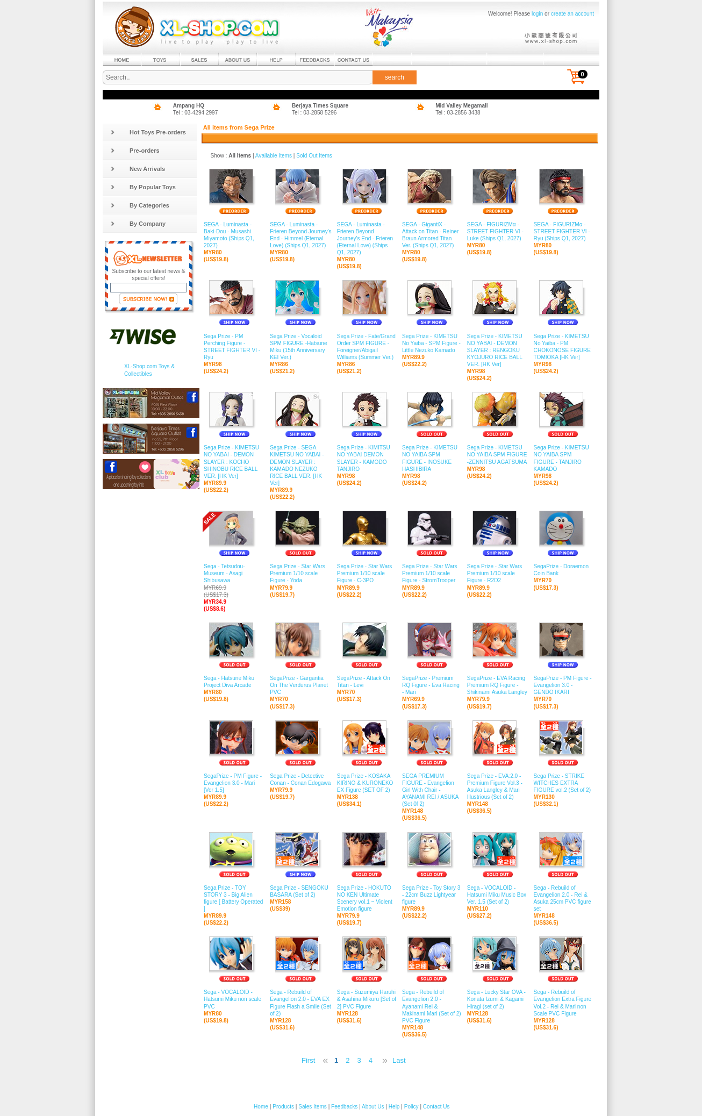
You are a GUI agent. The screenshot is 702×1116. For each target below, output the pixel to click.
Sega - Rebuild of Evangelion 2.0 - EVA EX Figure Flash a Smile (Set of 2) (301, 1003)
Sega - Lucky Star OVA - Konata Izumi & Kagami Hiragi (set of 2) (497, 999)
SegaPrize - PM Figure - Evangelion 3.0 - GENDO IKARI (563, 685)
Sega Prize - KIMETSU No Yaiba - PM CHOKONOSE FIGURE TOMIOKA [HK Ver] (563, 346)
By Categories (139, 205)
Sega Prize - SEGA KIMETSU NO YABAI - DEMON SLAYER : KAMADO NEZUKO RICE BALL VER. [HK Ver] (301, 465)
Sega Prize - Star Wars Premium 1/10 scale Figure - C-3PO (367, 573)
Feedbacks (344, 1107)
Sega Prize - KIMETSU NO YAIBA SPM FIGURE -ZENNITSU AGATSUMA (497, 454)
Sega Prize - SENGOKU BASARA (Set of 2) (301, 891)
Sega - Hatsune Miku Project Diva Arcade (234, 682)
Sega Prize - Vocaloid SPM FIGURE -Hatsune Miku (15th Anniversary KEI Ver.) (301, 346)
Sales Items (312, 1107)
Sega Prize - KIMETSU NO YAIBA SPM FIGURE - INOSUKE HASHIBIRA (432, 458)
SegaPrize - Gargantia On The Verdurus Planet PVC (301, 685)
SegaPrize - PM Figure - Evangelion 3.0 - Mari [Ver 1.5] (234, 783)
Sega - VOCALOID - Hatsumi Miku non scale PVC (234, 999)
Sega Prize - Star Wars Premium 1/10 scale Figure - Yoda (301, 573)
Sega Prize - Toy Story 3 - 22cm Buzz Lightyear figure (432, 895)
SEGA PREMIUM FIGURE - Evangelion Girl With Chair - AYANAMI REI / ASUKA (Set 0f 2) (432, 790)
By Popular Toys (143, 187)
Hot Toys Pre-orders (148, 132)
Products (283, 1107)
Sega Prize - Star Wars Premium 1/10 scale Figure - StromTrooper (432, 573)
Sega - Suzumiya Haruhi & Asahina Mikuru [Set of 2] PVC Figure (367, 999)
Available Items (273, 156)
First (308, 1060)
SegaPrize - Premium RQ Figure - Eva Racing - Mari (432, 685)
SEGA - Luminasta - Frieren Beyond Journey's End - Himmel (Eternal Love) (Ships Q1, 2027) (301, 235)
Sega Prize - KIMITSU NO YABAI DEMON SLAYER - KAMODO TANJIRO (367, 458)
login (537, 14)
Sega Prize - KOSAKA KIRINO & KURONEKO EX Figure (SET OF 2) (367, 783)
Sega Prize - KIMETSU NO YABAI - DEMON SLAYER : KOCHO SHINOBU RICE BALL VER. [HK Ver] (234, 462)
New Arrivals (137, 169)
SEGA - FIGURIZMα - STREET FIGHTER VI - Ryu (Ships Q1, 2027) (563, 231)
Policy (411, 1107)
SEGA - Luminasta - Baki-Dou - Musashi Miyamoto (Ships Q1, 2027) (234, 235)
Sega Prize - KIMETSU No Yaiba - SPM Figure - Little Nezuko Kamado (432, 343)
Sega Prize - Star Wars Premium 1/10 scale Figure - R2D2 (497, 573)
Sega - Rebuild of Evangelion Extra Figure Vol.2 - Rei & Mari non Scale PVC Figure (563, 1003)
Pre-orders (135, 150)
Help (394, 1107)
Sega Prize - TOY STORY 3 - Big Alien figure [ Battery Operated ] (234, 898)
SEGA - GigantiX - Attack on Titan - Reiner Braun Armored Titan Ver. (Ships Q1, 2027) (432, 235)
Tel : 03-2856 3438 (458, 113)
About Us (373, 1107)
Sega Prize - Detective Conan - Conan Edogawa (301, 780)
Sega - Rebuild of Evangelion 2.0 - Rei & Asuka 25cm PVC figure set (563, 898)
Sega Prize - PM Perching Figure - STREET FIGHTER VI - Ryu (234, 346)
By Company (138, 223)
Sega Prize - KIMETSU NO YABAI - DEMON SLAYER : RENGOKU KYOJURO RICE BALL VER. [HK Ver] (497, 350)
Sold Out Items (314, 156)
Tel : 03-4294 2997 (195, 113)
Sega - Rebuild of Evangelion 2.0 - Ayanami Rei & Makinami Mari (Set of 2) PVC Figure (432, 1007)
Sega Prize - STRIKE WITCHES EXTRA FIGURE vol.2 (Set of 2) (563, 783)
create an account (572, 14)
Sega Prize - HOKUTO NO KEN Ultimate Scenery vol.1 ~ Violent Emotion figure (367, 898)
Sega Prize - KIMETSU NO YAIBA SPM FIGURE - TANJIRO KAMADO (563, 458)
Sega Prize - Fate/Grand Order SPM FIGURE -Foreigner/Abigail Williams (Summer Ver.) (367, 346)
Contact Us (436, 1107)
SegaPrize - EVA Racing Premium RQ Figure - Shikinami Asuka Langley (497, 685)
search (394, 77)
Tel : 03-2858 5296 (314, 113)
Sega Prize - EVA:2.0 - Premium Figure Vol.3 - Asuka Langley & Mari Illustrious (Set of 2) (497, 787)
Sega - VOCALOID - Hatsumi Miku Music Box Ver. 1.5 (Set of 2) (497, 895)
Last (399, 1060)
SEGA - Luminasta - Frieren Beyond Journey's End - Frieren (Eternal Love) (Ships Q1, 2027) (367, 239)
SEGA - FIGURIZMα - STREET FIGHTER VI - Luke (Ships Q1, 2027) (497, 231)
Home (261, 1107)
